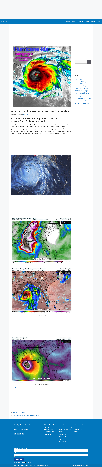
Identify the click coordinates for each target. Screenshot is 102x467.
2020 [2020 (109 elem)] (78, 79)
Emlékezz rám (17, 456)
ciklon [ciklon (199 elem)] (83, 79)
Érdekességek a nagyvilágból (19, 411)
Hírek (74, 21)
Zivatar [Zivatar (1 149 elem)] (79, 103)
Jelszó (15, 452)
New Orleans (22, 412)
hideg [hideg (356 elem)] (84, 86)
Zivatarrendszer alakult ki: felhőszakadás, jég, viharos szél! (25, 414)
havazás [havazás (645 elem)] (79, 86)
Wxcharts (17, 387)
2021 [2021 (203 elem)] (80, 79)
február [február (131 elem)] (88, 82)
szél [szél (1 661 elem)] (89, 98)
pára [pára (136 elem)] (86, 98)
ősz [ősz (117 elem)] (88, 103)
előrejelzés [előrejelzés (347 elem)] (78, 82)
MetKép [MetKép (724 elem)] (85, 96)
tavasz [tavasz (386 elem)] (81, 101)
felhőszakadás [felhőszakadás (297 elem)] (84, 84)
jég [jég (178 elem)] (82, 92)
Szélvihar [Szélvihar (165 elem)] (77, 101)
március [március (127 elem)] (76, 98)
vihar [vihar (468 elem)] (86, 101)
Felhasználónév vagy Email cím (20, 448)
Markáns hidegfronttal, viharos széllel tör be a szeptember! (26, 415)
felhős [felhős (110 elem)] (79, 84)
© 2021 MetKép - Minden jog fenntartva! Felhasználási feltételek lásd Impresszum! (31, 465)
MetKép (4, 21)
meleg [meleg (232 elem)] (76, 96)
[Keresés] (89, 62)
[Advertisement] (51, 10)
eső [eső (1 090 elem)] (82, 81)
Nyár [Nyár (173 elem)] (84, 98)
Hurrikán (15, 412)
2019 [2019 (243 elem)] (76, 79)
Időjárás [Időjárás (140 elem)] (82, 90)
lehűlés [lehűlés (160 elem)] (78, 93)
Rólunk (98, 21)
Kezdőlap (68, 21)
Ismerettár (81, 21)
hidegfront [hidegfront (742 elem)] (79, 88)
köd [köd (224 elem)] (76, 93)
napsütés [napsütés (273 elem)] (80, 98)
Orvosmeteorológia (90, 21)
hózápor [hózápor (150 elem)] (86, 88)
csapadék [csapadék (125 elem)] (86, 79)
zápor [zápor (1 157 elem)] (84, 103)
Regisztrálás (29, 462)
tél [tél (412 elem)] (83, 101)
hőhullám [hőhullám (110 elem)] (76, 90)
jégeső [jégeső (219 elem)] (85, 92)
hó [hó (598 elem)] (84, 88)
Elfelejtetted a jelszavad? (19, 462)
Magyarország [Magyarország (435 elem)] (84, 94)
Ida (18, 412)
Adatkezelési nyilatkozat (77, 465)
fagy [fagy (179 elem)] (85, 82)
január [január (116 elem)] (80, 91)
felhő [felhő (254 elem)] (76, 84)
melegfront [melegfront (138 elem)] (80, 96)
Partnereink (85, 465)
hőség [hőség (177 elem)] (79, 90)
